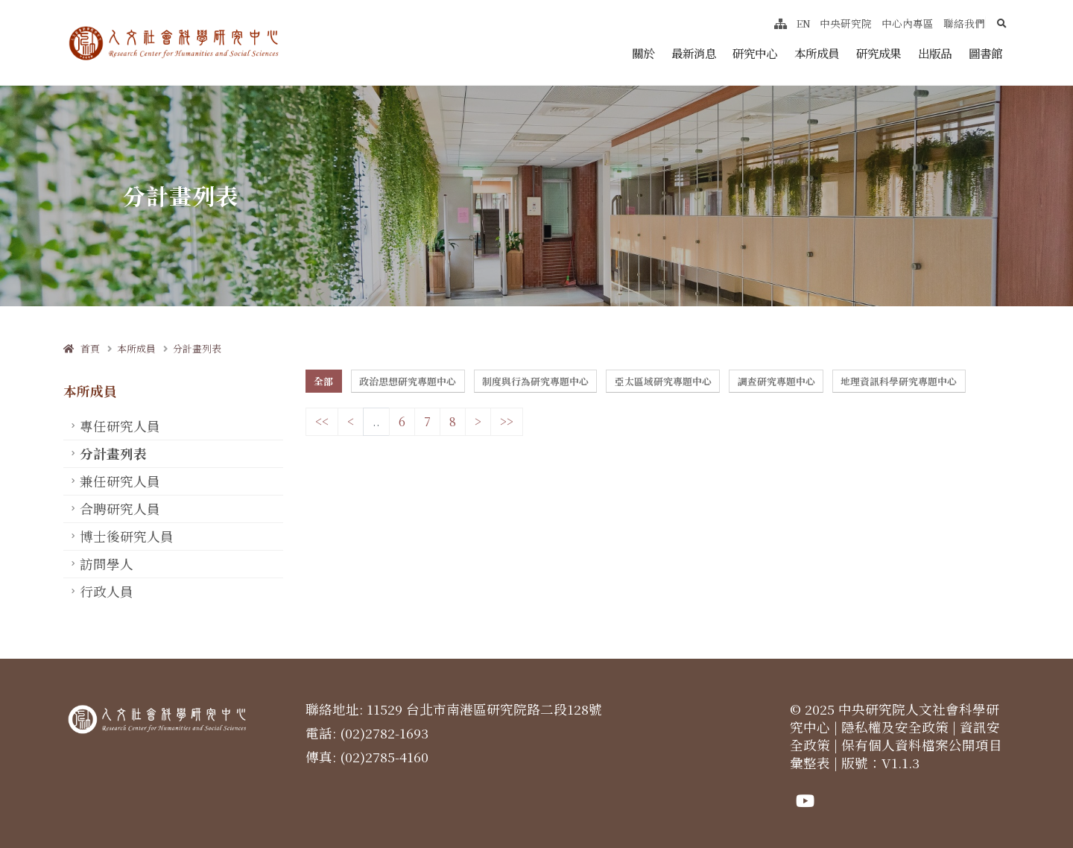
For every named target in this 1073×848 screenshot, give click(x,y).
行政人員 (106, 591)
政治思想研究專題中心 (407, 381)
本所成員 (816, 53)
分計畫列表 (197, 348)
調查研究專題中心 (776, 381)
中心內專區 (907, 23)
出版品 (935, 53)
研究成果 (878, 53)
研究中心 (754, 53)
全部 (323, 381)
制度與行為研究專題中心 (535, 381)
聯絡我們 (964, 23)
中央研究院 (846, 23)
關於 (643, 53)
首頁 (81, 348)
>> (506, 421)
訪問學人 (106, 563)
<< (322, 421)
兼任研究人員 (120, 481)
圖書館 (985, 53)
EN (804, 23)
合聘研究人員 (120, 508)
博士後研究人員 (127, 536)
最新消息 (693, 53)
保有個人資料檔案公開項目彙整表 (896, 753)
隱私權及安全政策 (895, 727)
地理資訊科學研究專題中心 (899, 381)
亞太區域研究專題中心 (663, 381)
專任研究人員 (120, 426)
